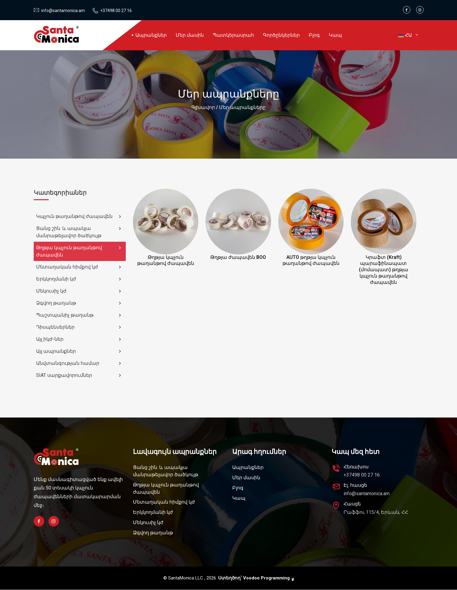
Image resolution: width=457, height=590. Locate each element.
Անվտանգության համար (79, 363)
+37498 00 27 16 (116, 10)
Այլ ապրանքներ (79, 351)
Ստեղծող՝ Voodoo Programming (256, 578)
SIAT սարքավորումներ (79, 375)
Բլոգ (314, 35)
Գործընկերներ (281, 35)
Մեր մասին (190, 35)
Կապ (335, 35)
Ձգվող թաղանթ (79, 303)
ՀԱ (408, 35)
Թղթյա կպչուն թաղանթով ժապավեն (79, 251)
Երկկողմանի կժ (79, 279)
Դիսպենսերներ (79, 327)
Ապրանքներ (151, 35)
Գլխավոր (203, 107)
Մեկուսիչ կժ (79, 291)
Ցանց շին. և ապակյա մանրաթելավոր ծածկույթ (79, 231)
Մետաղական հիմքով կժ (79, 267)
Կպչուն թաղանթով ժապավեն (79, 216)
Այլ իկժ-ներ (79, 339)
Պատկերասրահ (233, 35)
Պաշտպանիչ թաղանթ (79, 315)
